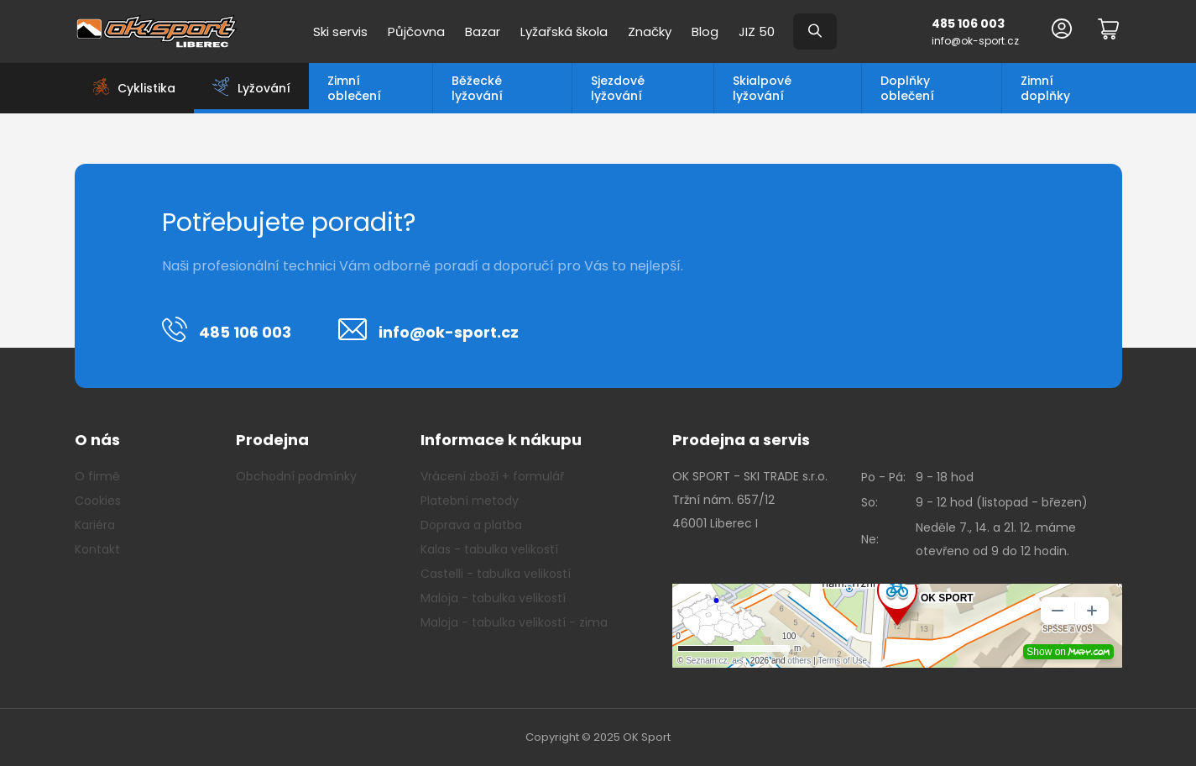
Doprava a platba (471, 525)
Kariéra (95, 525)
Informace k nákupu (501, 439)
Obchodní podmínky (296, 476)
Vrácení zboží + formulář (492, 476)
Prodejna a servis (741, 439)
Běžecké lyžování (477, 88)
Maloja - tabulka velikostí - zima (514, 622)
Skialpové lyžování (762, 88)
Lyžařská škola (564, 31)
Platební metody (469, 500)
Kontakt (97, 549)
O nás (97, 439)
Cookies (98, 500)
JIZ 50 (757, 31)
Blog (705, 31)
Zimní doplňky (1045, 88)
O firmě (97, 476)
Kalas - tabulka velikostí (489, 549)
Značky (649, 31)
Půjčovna (416, 31)
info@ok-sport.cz (975, 41)
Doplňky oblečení (907, 88)
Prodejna (272, 439)
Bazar (482, 31)
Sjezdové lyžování (618, 88)
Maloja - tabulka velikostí (493, 598)
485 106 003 (968, 23)
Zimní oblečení (354, 88)
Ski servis (340, 31)
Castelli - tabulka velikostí (495, 573)
